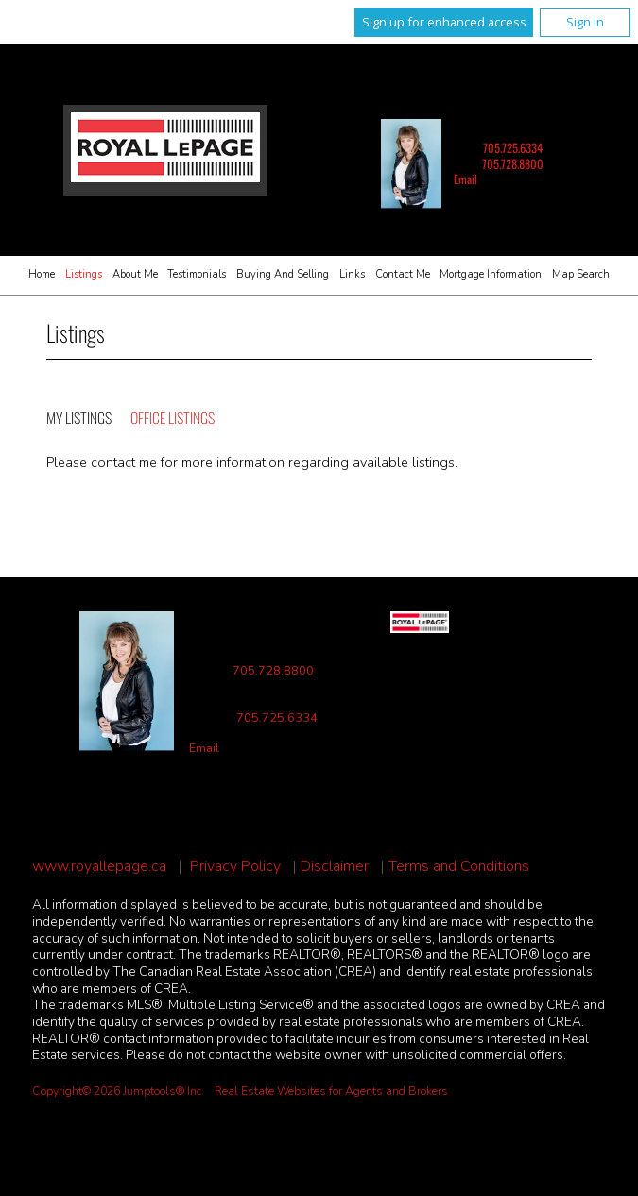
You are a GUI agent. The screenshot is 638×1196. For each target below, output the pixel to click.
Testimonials (196, 274)
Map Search (581, 274)
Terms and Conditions (458, 867)
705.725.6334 (513, 148)
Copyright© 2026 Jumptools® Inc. (118, 1091)
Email (465, 179)
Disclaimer (335, 867)
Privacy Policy (235, 867)
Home (41, 274)
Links (352, 274)
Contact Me (402, 274)
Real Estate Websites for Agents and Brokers (331, 1091)
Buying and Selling (282, 274)
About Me (135, 274)
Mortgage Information (491, 274)
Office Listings (172, 417)
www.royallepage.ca (99, 867)
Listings (83, 274)
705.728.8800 (512, 164)
